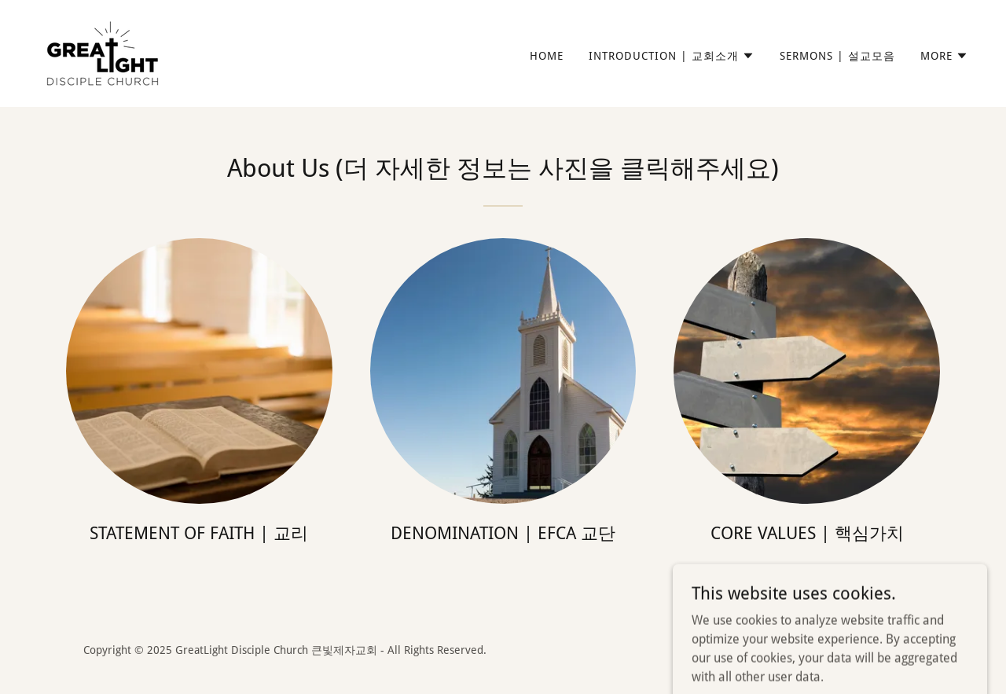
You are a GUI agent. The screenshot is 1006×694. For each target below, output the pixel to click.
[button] (671, 55)
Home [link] (547, 56)
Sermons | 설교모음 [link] (837, 56)
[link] (102, 52)
